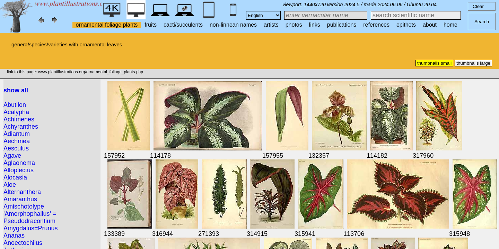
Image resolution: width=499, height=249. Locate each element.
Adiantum (16, 133)
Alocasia (15, 177)
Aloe (9, 184)
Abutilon (14, 104)
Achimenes (18, 119)
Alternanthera (22, 191)
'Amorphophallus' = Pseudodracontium (29, 217)
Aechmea (16, 141)
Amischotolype (23, 206)
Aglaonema (19, 162)
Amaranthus (20, 199)
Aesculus (16, 148)
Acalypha (16, 112)
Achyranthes (20, 126)
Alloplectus (18, 170)
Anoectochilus (22, 242)
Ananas (14, 235)
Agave (12, 155)
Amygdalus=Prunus (30, 228)
